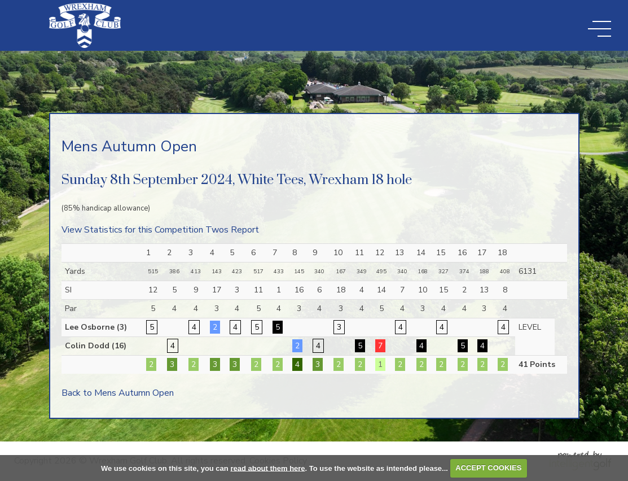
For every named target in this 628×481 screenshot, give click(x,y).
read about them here (267, 467)
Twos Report (232, 230)
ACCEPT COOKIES (488, 467)
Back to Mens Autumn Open (118, 393)
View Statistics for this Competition (132, 230)
